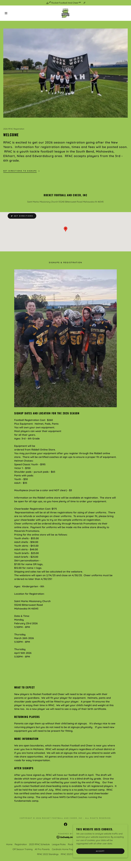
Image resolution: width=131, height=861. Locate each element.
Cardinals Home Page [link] (63, 849)
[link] (65, 13)
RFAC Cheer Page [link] (103, 844)
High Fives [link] (120, 844)
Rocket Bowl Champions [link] (80, 844)
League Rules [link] (59, 844)
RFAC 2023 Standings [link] (71, 854)
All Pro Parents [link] (42, 849)
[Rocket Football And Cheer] (65, 2)
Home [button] (9, 844)
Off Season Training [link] (23, 849)
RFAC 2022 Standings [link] (48, 854)
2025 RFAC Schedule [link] (39, 844)
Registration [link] (21, 844)
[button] (6, 13)
